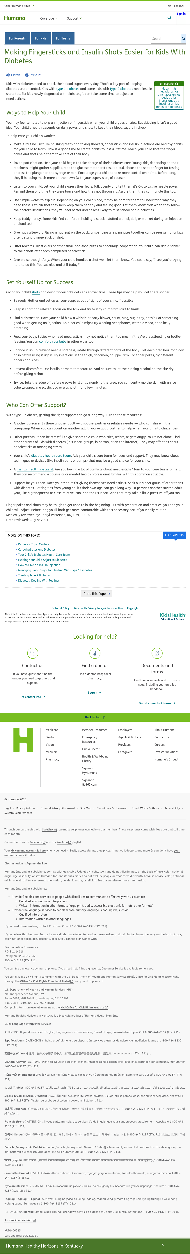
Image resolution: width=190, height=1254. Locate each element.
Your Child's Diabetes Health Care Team (44, 555)
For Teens (63, 38)
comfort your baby (52, 341)
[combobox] (168, 39)
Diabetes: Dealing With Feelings (39, 580)
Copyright (133, 608)
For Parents (17, 38)
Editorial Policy (60, 608)
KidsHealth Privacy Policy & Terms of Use (98, 608)
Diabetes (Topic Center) (33, 544)
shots (36, 292)
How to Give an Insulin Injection (39, 565)
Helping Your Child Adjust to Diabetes (42, 560)
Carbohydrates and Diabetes (37, 549)
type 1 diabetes (67, 88)
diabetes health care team (51, 455)
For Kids (41, 38)
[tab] (174, 535)
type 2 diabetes (121, 88)
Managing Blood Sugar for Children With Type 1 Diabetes (55, 570)
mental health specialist (35, 469)
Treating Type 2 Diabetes (34, 575)
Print (35, 75)
